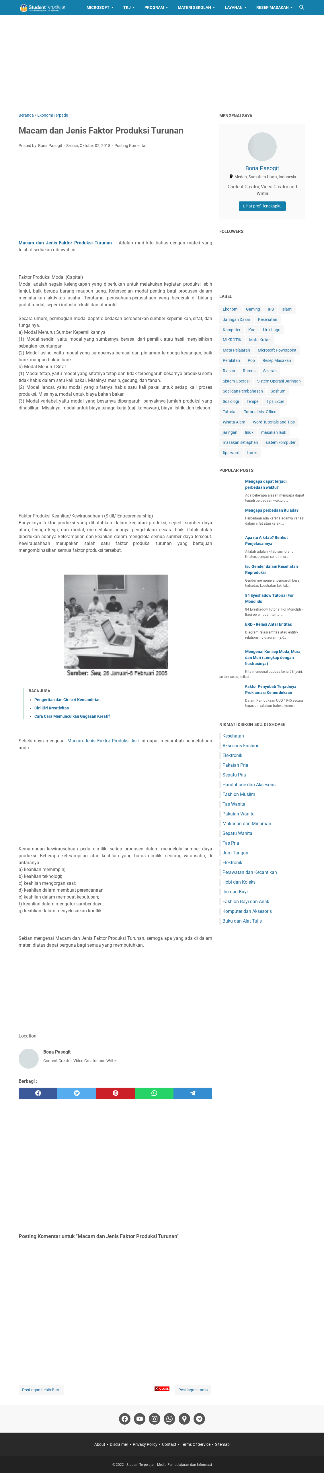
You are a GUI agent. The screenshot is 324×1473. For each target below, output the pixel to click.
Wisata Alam (234, 422)
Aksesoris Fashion (240, 745)
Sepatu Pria (234, 775)
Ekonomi (230, 309)
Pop (251, 360)
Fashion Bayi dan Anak (245, 901)
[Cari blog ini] (301, 7)
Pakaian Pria (235, 765)
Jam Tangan (235, 853)
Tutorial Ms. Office (260, 411)
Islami (287, 309)
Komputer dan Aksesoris (247, 911)
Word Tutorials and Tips (274, 422)
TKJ (127, 7)
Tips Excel (275, 401)
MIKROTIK (232, 340)
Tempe (252, 401)
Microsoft (98, 7)
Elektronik (232, 755)
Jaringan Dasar (236, 319)
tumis (252, 452)
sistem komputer (281, 442)
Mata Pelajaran (236, 350)
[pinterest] (115, 1093)
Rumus (249, 370)
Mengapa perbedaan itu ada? (271, 510)
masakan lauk (273, 432)
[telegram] (192, 1093)
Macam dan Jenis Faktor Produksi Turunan (65, 243)
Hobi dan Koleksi (239, 882)
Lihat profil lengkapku (262, 206)
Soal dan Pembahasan (243, 391)
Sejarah (270, 370)
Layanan (234, 7)
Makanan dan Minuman (246, 823)
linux (249, 432)
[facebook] (38, 1093)
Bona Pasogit (262, 168)
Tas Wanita (233, 804)
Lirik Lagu (271, 329)
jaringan (230, 432)
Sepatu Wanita (237, 833)
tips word (231, 452)
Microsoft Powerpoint (277, 350)
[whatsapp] (154, 1093)
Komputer (232, 329)
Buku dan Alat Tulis (242, 921)
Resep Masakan (272, 7)
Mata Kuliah (260, 340)
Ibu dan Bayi (235, 892)
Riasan (229, 370)
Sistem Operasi (236, 381)
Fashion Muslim (238, 794)
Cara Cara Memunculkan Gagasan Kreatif (72, 716)
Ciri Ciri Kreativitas (51, 708)
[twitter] (76, 1093)
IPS (271, 309)
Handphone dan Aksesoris (249, 784)
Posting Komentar (130, 145)
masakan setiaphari (240, 442)
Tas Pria (230, 843)
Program (154, 7)
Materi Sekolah (194, 7)
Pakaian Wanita (238, 814)
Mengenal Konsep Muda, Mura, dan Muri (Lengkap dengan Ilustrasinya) (273, 657)
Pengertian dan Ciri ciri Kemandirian (67, 699)
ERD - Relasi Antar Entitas (268, 624)
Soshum (278, 391)
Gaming (253, 309)
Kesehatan (267, 319)
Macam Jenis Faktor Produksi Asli (103, 741)
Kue (251, 329)
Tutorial (229, 411)
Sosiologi (231, 401)
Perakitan (231, 360)
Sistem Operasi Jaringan (279, 381)
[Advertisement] (162, 63)
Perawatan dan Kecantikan (249, 872)
